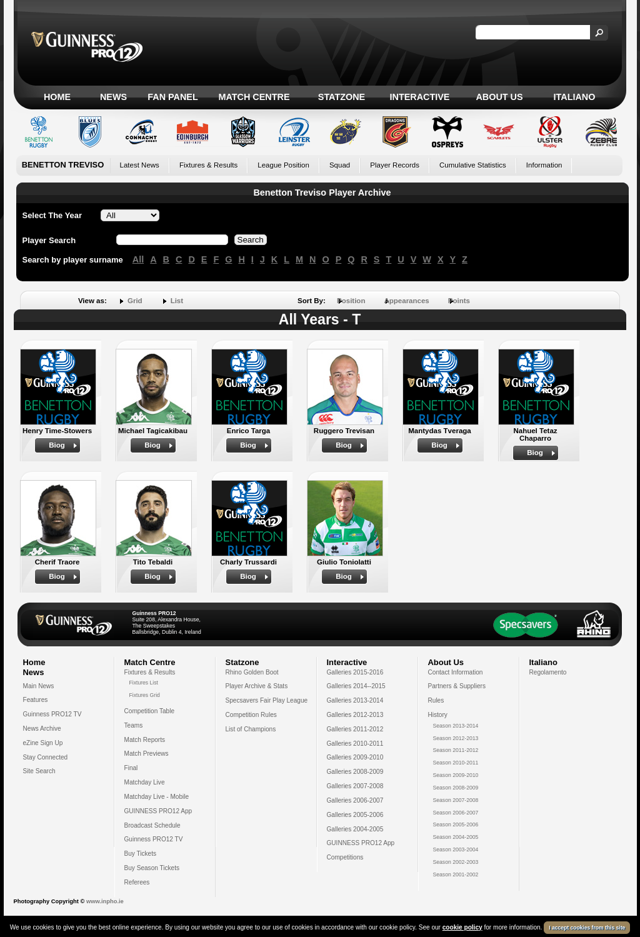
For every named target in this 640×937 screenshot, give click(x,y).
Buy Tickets (140, 853)
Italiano (575, 97)
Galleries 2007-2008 (355, 786)
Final (131, 767)
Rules (436, 700)
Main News (38, 686)
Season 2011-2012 (456, 750)
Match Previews (146, 753)
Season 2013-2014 (456, 726)
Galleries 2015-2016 (355, 672)
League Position (283, 165)
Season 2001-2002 (456, 874)
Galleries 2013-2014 (355, 700)
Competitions (345, 857)
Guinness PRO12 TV (52, 714)
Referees (137, 882)
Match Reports (145, 739)
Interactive (420, 97)
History (438, 714)
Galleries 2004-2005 (355, 829)
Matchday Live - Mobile (156, 796)
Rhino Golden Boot (252, 672)
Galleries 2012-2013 (355, 714)
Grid (135, 300)
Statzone (341, 97)
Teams (133, 725)
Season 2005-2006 (456, 824)
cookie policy (462, 928)
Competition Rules (251, 714)
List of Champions (251, 729)
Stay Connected (45, 757)
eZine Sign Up (43, 742)
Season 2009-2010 (456, 775)
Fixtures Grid (144, 695)
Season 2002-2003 (456, 862)
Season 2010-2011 (456, 762)
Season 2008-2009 (456, 787)
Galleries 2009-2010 (355, 757)
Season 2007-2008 (456, 800)
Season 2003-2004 (456, 849)
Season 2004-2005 (456, 837)
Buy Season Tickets (152, 867)
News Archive (42, 728)
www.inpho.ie (105, 901)
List (177, 300)
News (113, 97)
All (138, 259)
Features (35, 699)
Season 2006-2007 (456, 812)
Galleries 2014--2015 (356, 686)
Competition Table (149, 711)
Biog (57, 445)
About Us (499, 97)
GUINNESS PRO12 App (158, 811)
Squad (339, 165)
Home (57, 97)
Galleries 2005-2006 (355, 814)
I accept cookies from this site (587, 929)
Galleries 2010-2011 (355, 743)
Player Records (394, 165)
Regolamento (548, 672)
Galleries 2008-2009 (355, 771)
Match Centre (253, 97)
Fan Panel (173, 97)
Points (459, 300)
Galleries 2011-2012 (355, 729)
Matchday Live (144, 782)
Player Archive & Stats (257, 686)
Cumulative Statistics (472, 165)
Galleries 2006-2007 (355, 800)
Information (544, 165)
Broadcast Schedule (152, 825)
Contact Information (455, 672)
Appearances (406, 300)
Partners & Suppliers (457, 686)
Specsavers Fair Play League (267, 700)
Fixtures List (144, 682)
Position (351, 300)
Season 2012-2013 (456, 738)
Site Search (39, 771)
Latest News (139, 165)
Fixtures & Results (208, 165)
